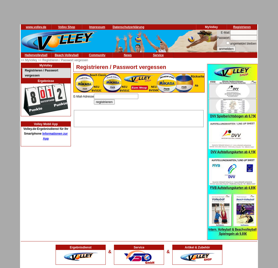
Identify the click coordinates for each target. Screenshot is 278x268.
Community (97, 55)
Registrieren (242, 27)
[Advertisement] (138, 117)
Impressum (97, 27)
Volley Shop (66, 27)
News (127, 55)
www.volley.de (36, 27)
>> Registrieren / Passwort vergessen (63, 60)
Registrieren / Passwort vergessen (41, 73)
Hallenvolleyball (36, 55)
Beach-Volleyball (66, 55)
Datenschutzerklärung (128, 27)
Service (158, 55)
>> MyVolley (29, 60)
